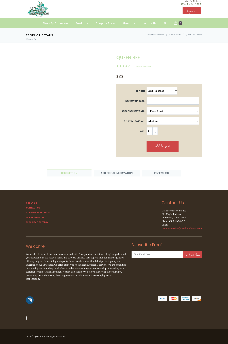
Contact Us (33, 207)
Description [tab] (69, 173)
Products (82, 23)
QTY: (142, 131)
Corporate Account (38, 212)
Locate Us (150, 23)
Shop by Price (105, 23)
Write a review (143, 66)
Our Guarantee (35, 217)
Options (140, 91)
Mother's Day (175, 34)
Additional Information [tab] (117, 173)
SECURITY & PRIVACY (37, 222)
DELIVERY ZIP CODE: (135, 101)
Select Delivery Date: (133, 111)
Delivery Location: (134, 121)
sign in (191, 11)
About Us (128, 23)
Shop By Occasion (55, 23)
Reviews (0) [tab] (161, 173)
